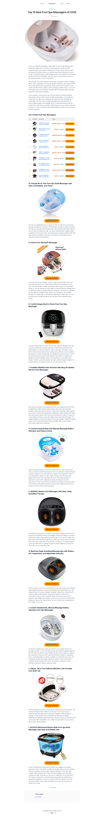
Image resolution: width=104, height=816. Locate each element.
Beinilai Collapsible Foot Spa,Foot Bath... (44, 176)
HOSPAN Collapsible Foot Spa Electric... (44, 135)
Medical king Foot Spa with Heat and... (44, 129)
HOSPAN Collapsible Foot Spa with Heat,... (44, 123)
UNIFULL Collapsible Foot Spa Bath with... (44, 152)
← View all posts (52, 787)
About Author (38, 796)
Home (42, 3)
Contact (68, 3)
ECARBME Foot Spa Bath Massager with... (44, 170)
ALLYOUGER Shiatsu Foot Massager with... (44, 164)
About (61, 3)
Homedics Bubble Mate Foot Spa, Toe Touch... (44, 147)
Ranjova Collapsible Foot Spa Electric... (44, 141)
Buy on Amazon (70, 123)
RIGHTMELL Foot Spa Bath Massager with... (44, 158)
